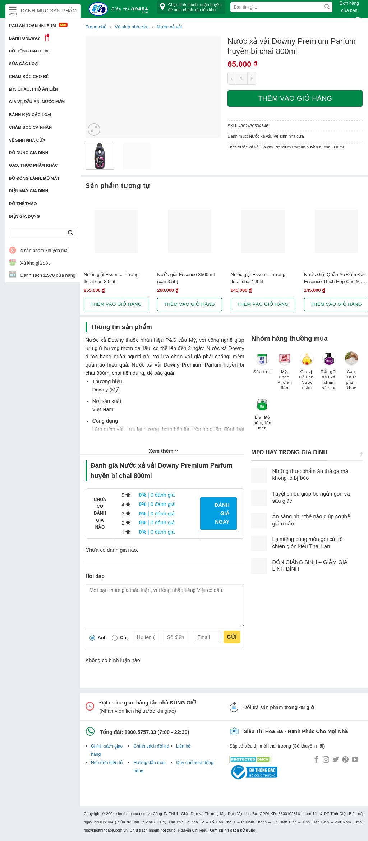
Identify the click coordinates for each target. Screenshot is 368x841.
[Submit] (70, 233)
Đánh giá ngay (222, 513)
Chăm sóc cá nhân (30, 127)
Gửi (232, 637)
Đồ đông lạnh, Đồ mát (34, 178)
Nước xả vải (260, 136)
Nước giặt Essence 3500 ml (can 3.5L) (186, 278)
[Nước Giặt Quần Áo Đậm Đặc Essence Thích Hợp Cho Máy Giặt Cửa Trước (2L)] (336, 231)
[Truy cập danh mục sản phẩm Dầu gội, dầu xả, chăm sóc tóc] (329, 374)
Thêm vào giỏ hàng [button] (116, 304)
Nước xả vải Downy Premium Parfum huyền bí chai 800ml (290, 147)
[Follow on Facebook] (316, 760)
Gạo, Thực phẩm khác (33, 165)
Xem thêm (163, 450)
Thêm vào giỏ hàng (295, 98)
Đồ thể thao (23, 204)
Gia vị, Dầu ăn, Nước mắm (37, 102)
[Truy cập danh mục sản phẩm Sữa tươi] (262, 366)
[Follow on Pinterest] (345, 760)
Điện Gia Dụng (24, 216)
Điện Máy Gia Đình (28, 191)
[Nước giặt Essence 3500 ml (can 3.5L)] (189, 231)
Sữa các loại (23, 63)
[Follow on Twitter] (335, 760)
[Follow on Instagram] (326, 760)
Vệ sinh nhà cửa (27, 140)
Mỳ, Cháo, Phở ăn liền (33, 89)
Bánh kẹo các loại (30, 114)
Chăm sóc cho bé (29, 76)
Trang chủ (96, 26)
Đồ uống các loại (29, 51)
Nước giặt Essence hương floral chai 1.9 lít (258, 278)
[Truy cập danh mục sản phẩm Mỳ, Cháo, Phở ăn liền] (284, 374)
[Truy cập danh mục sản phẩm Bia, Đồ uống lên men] (262, 417)
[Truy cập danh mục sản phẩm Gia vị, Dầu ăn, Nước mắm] (307, 374)
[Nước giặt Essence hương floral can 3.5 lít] (116, 231)
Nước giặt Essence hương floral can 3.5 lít (111, 278)
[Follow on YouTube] (355, 760)
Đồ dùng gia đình (28, 153)
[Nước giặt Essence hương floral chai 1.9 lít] (263, 231)
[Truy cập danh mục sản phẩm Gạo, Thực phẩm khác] (351, 374)
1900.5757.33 (140, 732)
